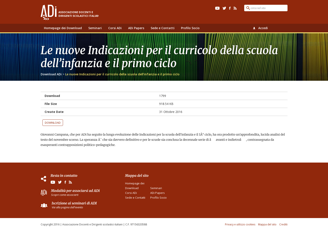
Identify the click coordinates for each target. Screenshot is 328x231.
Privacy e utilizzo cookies (240, 224)
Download (53, 123)
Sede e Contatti (163, 28)
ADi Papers (136, 28)
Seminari (95, 28)
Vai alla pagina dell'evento (67, 207)
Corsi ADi (115, 28)
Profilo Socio (190, 28)
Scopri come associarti (64, 195)
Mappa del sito (267, 224)
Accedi (263, 28)
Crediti (283, 224)
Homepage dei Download (63, 28)
